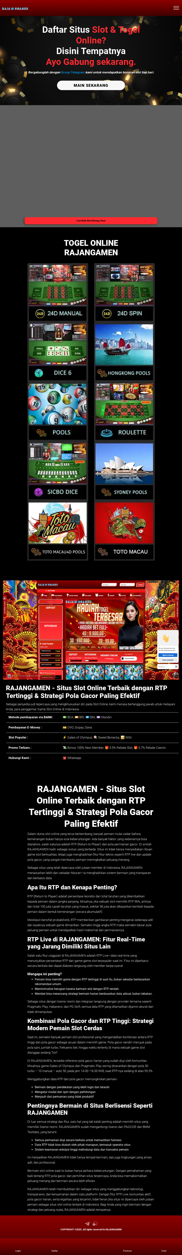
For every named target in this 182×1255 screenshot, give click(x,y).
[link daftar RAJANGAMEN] (54, 1246)
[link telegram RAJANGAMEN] (87, 1225)
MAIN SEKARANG (91, 85)
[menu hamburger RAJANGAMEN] (176, 8)
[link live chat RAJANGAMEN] (95, 1225)
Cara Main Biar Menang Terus (91, 220)
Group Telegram (73, 72)
